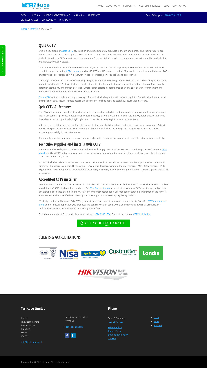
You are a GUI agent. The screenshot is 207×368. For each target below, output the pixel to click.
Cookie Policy (114, 331)
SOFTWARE (47, 20)
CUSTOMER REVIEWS (149, 5)
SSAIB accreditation (100, 188)
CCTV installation (142, 214)
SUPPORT (128, 5)
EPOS (35, 15)
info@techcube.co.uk (31, 342)
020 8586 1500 (173, 15)
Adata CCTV (67, 50)
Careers (112, 338)
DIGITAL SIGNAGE (29, 20)
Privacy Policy (115, 327)
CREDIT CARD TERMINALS (57, 15)
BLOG (166, 5)
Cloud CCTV (44, 97)
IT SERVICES (94, 15)
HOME (100, 5)
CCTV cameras (73, 71)
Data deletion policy (118, 334)
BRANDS (63, 20)
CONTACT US (179, 5)
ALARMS (77, 15)
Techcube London (74, 326)
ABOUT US (111, 5)
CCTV (23, 15)
